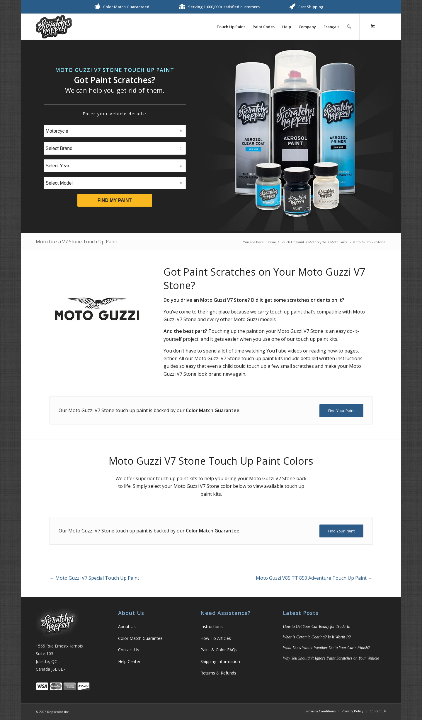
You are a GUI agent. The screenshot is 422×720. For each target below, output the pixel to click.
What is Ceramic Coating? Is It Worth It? (317, 637)
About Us (127, 626)
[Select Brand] (115, 148)
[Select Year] (115, 165)
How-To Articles (215, 638)
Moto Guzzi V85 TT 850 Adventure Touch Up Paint (314, 578)
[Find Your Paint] (341, 410)
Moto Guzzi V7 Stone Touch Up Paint (76, 241)
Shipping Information (220, 661)
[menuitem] (231, 27)
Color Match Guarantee (140, 638)
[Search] (349, 27)
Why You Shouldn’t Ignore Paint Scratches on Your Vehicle (331, 658)
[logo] (54, 27)
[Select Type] (115, 131)
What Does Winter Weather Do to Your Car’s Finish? (326, 647)
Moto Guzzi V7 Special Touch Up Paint (94, 578)
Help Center (129, 661)
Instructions (211, 626)
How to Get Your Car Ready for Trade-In (316, 626)
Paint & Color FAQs (218, 649)
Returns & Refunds (218, 673)
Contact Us (128, 649)
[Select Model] (115, 183)
